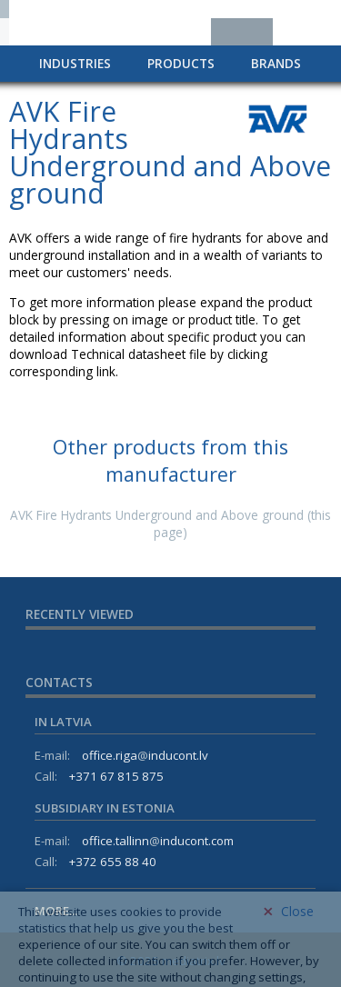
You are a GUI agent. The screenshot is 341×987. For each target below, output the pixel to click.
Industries (75, 63)
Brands (276, 63)
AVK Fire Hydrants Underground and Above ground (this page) (170, 523)
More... (56, 910)
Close (288, 936)
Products (181, 63)
